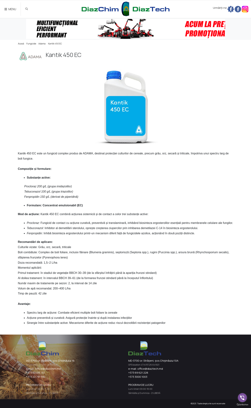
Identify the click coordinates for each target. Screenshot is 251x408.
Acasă (21, 43)
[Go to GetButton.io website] (242, 404)
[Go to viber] (242, 397)
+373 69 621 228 (138, 373)
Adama (42, 43)
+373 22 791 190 (35, 377)
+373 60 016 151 (35, 373)
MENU (10, 9)
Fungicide (31, 43)
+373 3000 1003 (137, 377)
